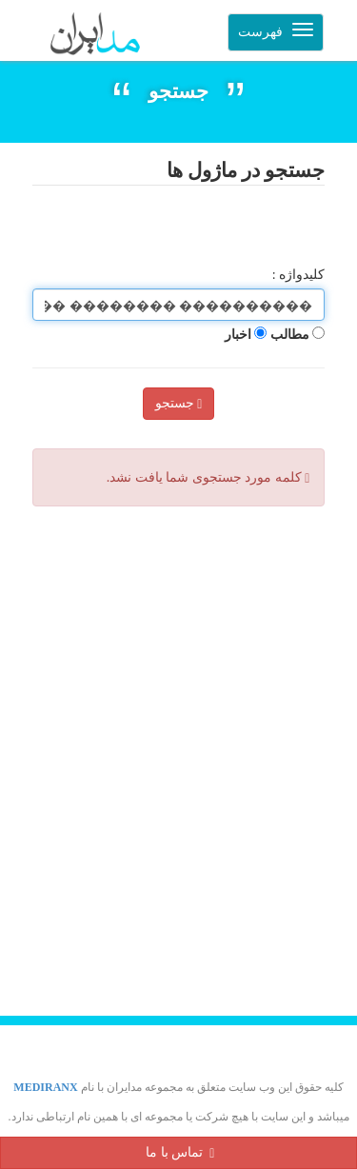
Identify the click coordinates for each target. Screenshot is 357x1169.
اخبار (246, 334)
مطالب (298, 334)
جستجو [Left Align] (179, 403)
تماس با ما (180, 1152)
